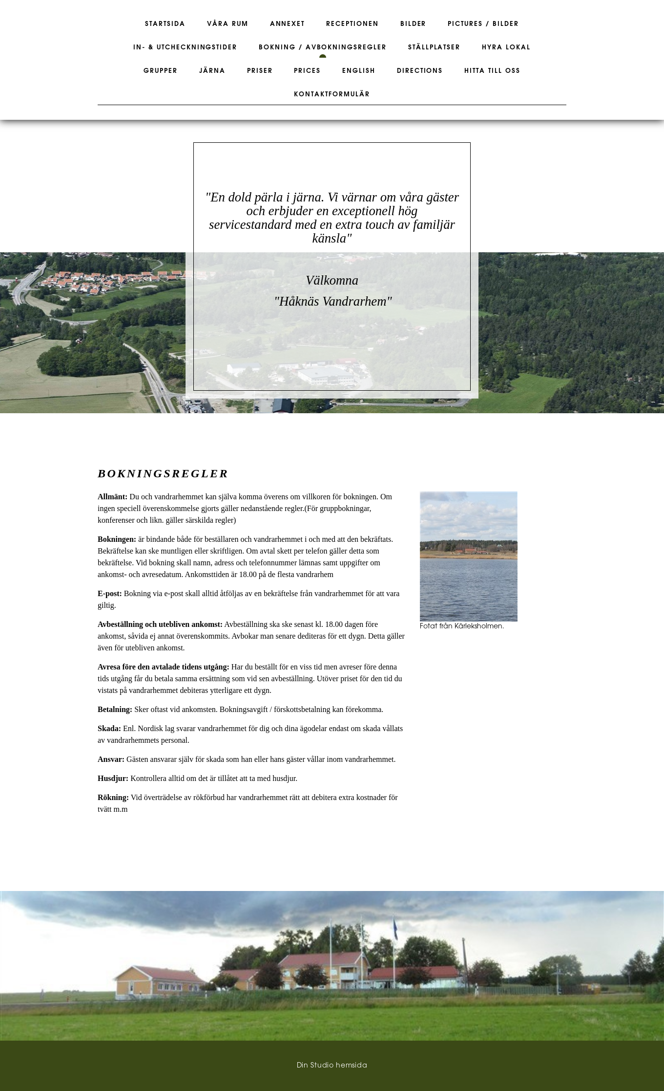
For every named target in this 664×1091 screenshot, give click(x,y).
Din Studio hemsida (332, 1066)
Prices (307, 71)
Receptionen (352, 24)
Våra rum (228, 24)
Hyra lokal (506, 47)
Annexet (287, 24)
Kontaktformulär (332, 94)
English (358, 71)
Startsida (165, 24)
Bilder (413, 24)
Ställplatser (434, 47)
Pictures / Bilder (483, 24)
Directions (420, 71)
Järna (212, 71)
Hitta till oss (492, 71)
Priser (260, 71)
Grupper (161, 71)
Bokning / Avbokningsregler (323, 47)
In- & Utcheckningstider (185, 47)
